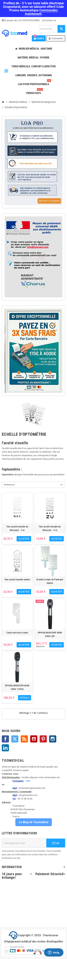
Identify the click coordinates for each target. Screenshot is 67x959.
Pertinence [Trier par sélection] (9, 484)
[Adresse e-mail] (24, 843)
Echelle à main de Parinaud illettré (49, 581)
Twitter (14, 738)
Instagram (52, 738)
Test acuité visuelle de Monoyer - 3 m (17, 528)
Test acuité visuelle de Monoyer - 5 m (50, 528)
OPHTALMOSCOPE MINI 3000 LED (50, 634)
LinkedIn (5, 747)
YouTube (33, 738)
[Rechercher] (52, 29)
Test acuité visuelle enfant (17, 579)
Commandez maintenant (41, 12)
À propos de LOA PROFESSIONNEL (22, 20)
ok (55, 843)
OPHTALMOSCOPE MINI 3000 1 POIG (17, 687)
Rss (24, 738)
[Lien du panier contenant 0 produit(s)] (39, 38)
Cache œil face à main (17, 632)
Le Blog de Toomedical (33, 822)
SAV (28, 781)
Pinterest (43, 738)
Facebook (5, 738)
